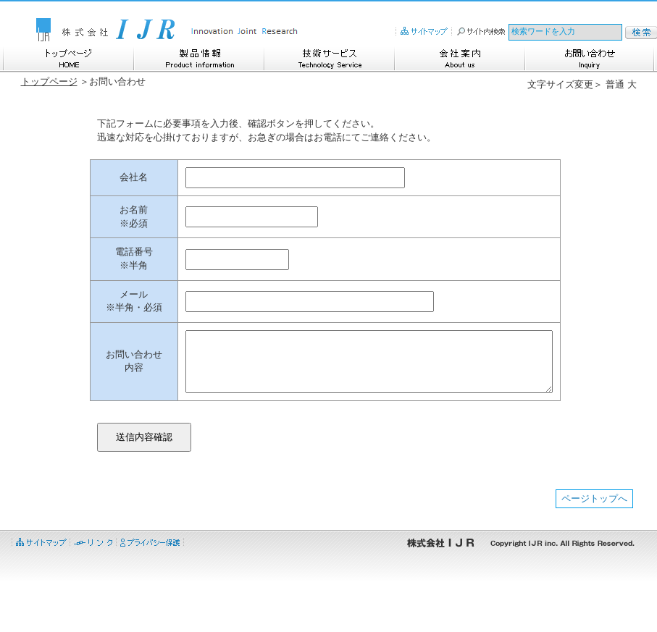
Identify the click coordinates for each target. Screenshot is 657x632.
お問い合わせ (589, 57)
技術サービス (329, 57)
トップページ (68, 57)
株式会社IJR (104, 28)
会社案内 (459, 57)
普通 (615, 84)
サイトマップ (424, 30)
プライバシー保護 (150, 591)
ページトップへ (594, 549)
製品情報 (198, 57)
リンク (93, 591)
